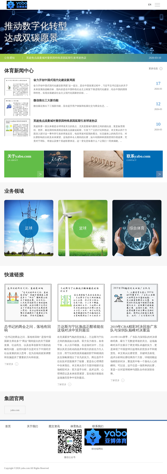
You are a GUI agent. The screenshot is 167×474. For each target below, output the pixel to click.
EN (149, 4)
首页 (8, 426)
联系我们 (97, 426)
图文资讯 (54, 426)
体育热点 (76, 426)
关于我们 (32, 426)
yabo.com (25, 468)
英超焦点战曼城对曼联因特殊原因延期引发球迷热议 (56, 57)
